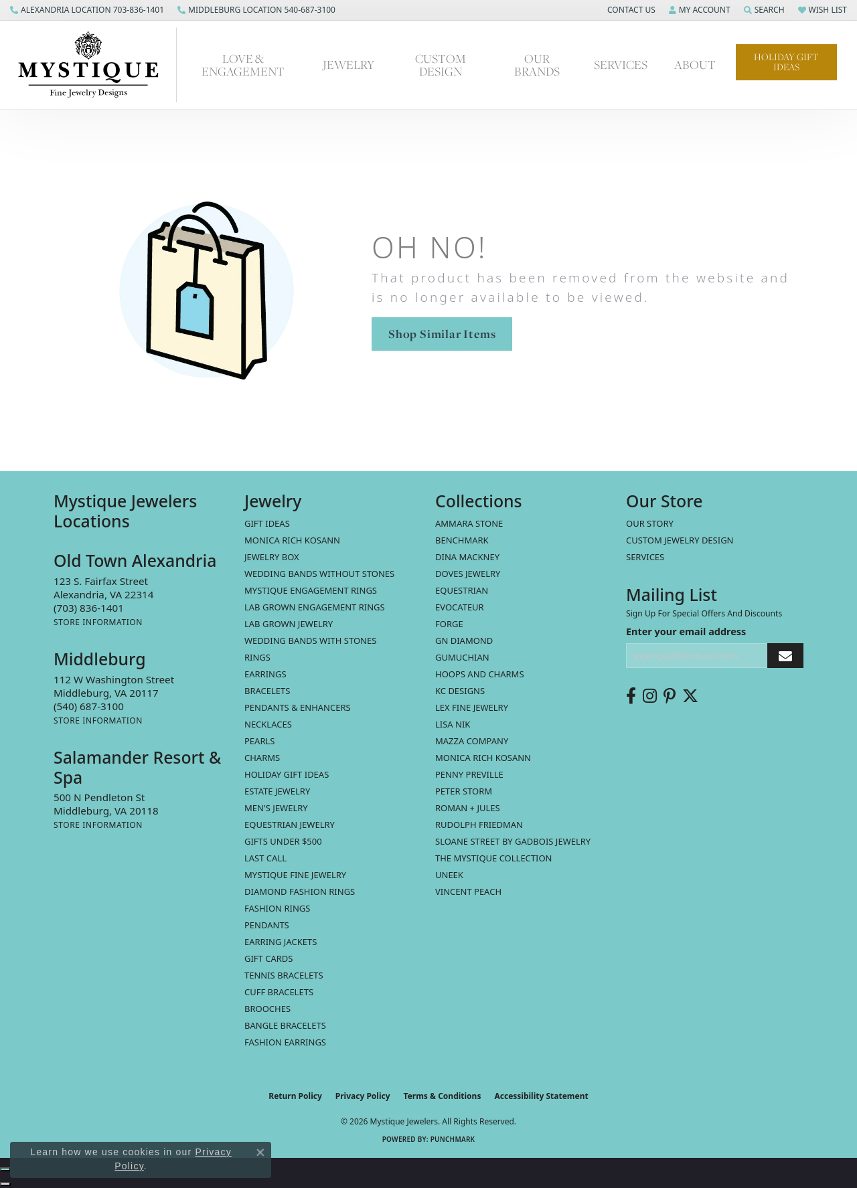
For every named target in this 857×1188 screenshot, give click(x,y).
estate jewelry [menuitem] (277, 791)
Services (620, 64)
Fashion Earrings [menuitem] (285, 1042)
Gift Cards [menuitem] (268, 958)
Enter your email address (686, 631)
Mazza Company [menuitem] (471, 741)
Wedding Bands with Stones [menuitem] (310, 640)
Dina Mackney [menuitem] (467, 557)
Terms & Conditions (442, 1096)
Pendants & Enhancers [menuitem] (297, 707)
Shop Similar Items (441, 333)
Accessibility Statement (541, 1096)
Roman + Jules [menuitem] (467, 808)
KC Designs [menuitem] (460, 691)
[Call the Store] (89, 607)
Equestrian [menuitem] (461, 590)
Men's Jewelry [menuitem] (276, 808)
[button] (630, 10)
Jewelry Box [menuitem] (271, 557)
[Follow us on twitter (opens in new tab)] (690, 696)
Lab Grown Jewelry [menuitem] (288, 624)
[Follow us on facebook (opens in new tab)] (631, 696)
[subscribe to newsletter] (785, 655)
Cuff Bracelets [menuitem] (278, 992)
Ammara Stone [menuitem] (469, 523)
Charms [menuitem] (262, 758)
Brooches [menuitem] (267, 1009)
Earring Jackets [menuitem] (280, 942)
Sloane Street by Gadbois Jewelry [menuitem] (513, 841)
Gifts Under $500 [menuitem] (283, 841)
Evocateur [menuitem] (459, 607)
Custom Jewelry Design (680, 540)
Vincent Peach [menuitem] (468, 891)
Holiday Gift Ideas (786, 62)
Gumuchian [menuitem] (462, 657)
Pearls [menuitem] (259, 741)
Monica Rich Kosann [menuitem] (483, 758)
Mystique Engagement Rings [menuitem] (310, 590)
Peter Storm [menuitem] (463, 791)
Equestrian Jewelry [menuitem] (289, 825)
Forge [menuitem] (449, 624)
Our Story (650, 523)
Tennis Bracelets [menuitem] (283, 975)
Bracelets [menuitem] (267, 691)
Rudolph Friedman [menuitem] (479, 825)
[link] (87, 10)
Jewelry (348, 64)
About (695, 64)
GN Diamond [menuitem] (464, 640)
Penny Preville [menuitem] (469, 774)
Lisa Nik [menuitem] (452, 724)
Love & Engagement (243, 65)
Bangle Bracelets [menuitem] (285, 1025)
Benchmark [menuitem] (462, 540)
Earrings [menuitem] (265, 674)
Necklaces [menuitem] (268, 724)
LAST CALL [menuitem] (265, 858)
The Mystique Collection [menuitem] (493, 858)
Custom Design (440, 65)
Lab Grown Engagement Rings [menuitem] (314, 607)
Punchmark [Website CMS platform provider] (453, 1139)
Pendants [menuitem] (266, 925)
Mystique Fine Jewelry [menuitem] (295, 875)
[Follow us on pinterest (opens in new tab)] (670, 696)
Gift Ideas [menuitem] (267, 523)
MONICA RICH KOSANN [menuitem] (292, 540)
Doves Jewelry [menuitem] (467, 574)
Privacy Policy (362, 1096)
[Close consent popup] (260, 1153)
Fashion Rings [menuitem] (277, 908)
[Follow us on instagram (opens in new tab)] (650, 696)
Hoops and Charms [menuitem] (479, 674)
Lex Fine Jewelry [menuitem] (471, 707)
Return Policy (295, 1096)
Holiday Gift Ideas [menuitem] (286, 774)
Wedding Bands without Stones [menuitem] (319, 574)
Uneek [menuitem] (449, 875)
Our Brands (537, 65)
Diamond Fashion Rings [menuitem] (299, 891)
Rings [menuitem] (257, 657)
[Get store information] (98, 622)
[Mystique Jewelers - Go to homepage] (95, 64)
